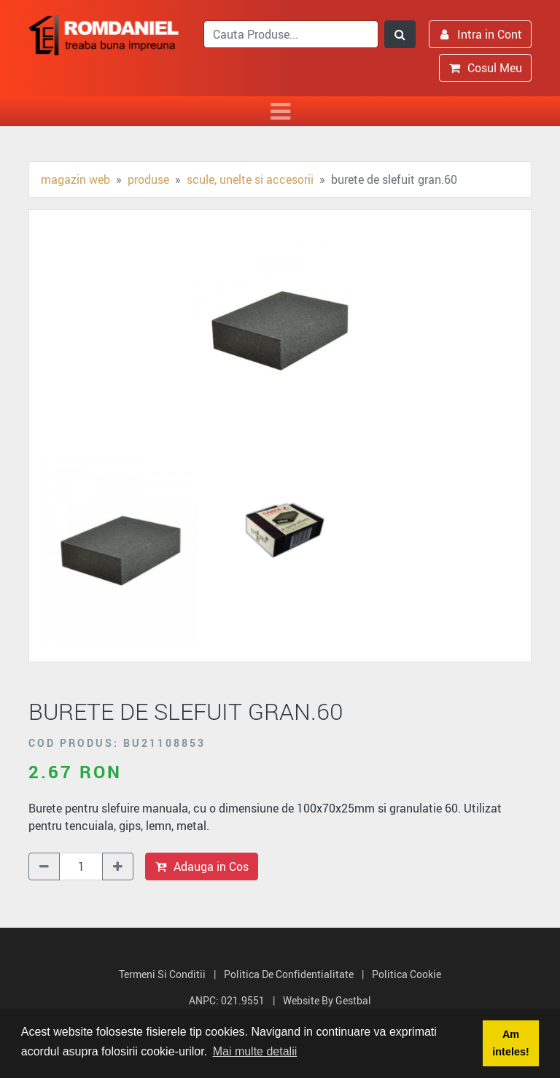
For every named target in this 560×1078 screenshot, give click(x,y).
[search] (290, 34)
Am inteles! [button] (510, 1043)
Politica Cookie (406, 974)
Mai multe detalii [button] (255, 1051)
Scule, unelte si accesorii (250, 179)
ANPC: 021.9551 (227, 1000)
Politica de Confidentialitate (289, 974)
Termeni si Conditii (162, 974)
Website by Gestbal (327, 1000)
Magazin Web (75, 179)
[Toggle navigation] (280, 111)
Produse (148, 179)
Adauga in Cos (202, 866)
